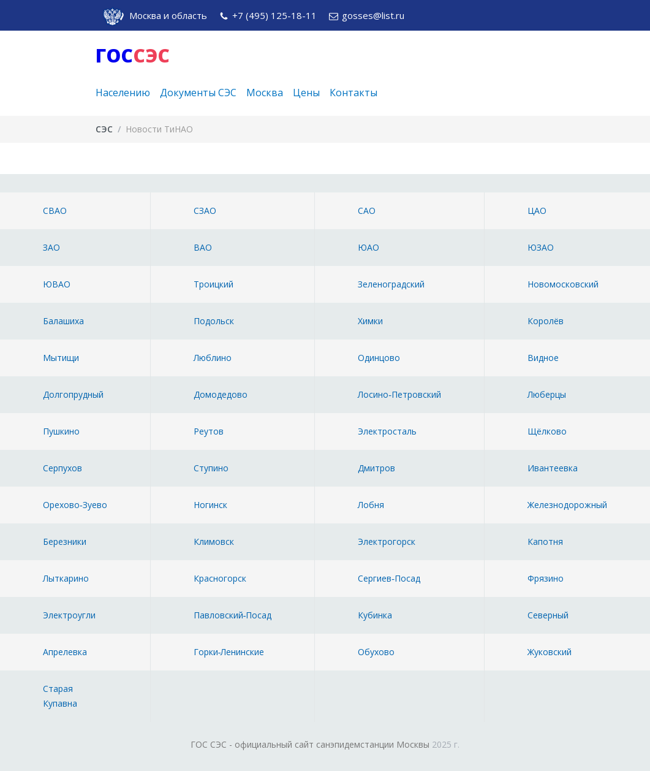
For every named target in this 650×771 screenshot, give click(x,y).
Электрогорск (386, 541)
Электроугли (69, 615)
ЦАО (536, 210)
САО (367, 210)
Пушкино (61, 431)
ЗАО (51, 247)
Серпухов (62, 468)
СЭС (104, 129)
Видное (543, 357)
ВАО (203, 247)
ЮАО (368, 247)
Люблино (213, 357)
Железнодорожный (567, 505)
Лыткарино (66, 578)
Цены (306, 92)
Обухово (376, 652)
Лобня (371, 505)
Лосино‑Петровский (399, 394)
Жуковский (549, 652)
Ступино (211, 468)
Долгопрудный (73, 394)
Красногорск (220, 578)
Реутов (209, 431)
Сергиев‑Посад (389, 578)
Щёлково (547, 431)
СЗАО (205, 210)
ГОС (133, 55)
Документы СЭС (198, 92)
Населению (123, 92)
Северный (548, 615)
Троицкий (213, 284)
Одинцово (379, 357)
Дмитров (376, 468)
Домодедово (221, 394)
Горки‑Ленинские (229, 652)
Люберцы (546, 394)
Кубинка (375, 615)
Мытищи (61, 357)
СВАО (55, 210)
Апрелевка (65, 652)
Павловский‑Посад (233, 615)
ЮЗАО (540, 247)
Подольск (214, 321)
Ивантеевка (552, 468)
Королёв (545, 321)
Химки (370, 321)
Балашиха (63, 321)
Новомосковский (563, 284)
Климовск (214, 541)
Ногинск (210, 505)
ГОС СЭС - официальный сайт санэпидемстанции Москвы (310, 744)
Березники (64, 541)
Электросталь (387, 431)
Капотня (545, 541)
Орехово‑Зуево (75, 505)
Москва (264, 92)
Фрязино (545, 578)
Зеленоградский (391, 284)
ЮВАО (56, 284)
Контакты (353, 92)
